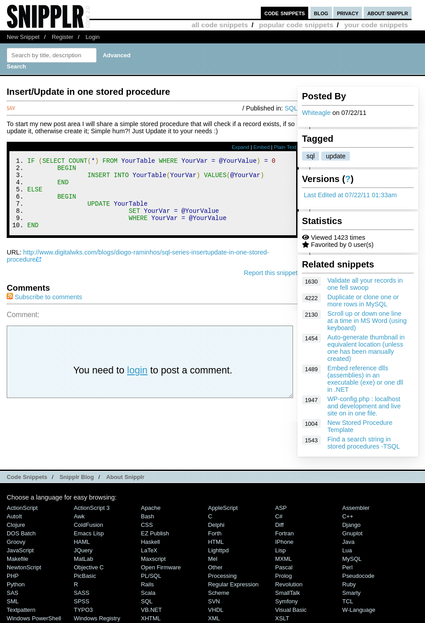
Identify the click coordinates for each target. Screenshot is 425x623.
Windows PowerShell (34, 618)
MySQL (351, 558)
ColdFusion (88, 524)
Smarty (351, 592)
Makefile (17, 558)
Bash (147, 516)
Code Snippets (27, 477)
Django (351, 524)
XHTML (151, 618)
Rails (147, 584)
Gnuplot (352, 533)
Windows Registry (97, 618)
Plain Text (285, 147)
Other (215, 567)
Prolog (283, 575)
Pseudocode (358, 575)
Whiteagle (316, 112)
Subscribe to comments (44, 310)
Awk (79, 516)
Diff (279, 524)
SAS (12, 592)
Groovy (16, 541)
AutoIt (14, 516)
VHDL (216, 609)
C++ (347, 516)
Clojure (16, 524)
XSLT (282, 618)
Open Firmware (161, 567)
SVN (214, 601)
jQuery (83, 550)
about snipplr (387, 13)
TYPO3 (83, 609)
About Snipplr (125, 477)
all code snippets (219, 25)
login (137, 383)
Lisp (280, 550)
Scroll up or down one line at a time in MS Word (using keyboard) (367, 320)
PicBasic (85, 575)
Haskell (150, 541)
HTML (216, 541)
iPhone (284, 541)
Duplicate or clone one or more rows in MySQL (363, 300)
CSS (147, 524)
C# (279, 516)
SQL (291, 108)
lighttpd (218, 550)
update (335, 156)
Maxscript (153, 558)
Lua (347, 550)
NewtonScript (24, 567)
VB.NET (151, 609)
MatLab (83, 558)
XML (214, 618)
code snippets (284, 13)
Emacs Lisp (89, 533)
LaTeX (149, 550)
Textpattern (21, 609)
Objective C (89, 567)
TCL (347, 601)
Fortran (284, 533)
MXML (283, 558)
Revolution (288, 584)
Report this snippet (271, 286)
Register (62, 37)
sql (310, 156)
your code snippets (376, 25)
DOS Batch (21, 533)
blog (321, 13)
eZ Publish (155, 533)
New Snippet (23, 37)
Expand (240, 147)
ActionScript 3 (92, 507)
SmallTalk (287, 592)
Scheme (219, 592)
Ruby (349, 584)
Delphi (216, 524)
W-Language (358, 609)
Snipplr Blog (77, 477)
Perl (347, 567)
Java (348, 541)
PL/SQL (151, 575)
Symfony (286, 601)
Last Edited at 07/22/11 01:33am (350, 195)
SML (13, 601)
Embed (261, 147)
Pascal (284, 567)
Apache (151, 507)
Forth (214, 533)
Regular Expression (233, 584)
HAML (82, 541)
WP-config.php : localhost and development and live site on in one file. (364, 406)
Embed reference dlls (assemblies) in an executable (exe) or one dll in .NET (365, 378)
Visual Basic (290, 609)
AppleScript (223, 507)
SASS (81, 592)
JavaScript (20, 550)
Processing (222, 575)
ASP (281, 507)
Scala (148, 592)
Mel (212, 558)
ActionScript (22, 507)
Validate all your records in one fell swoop (365, 284)
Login (92, 37)
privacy (347, 13)
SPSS (81, 601)
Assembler (356, 507)
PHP (13, 575)
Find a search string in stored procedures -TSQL (363, 443)
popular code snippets (296, 25)
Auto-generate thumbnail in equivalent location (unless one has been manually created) (366, 348)
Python (16, 584)
